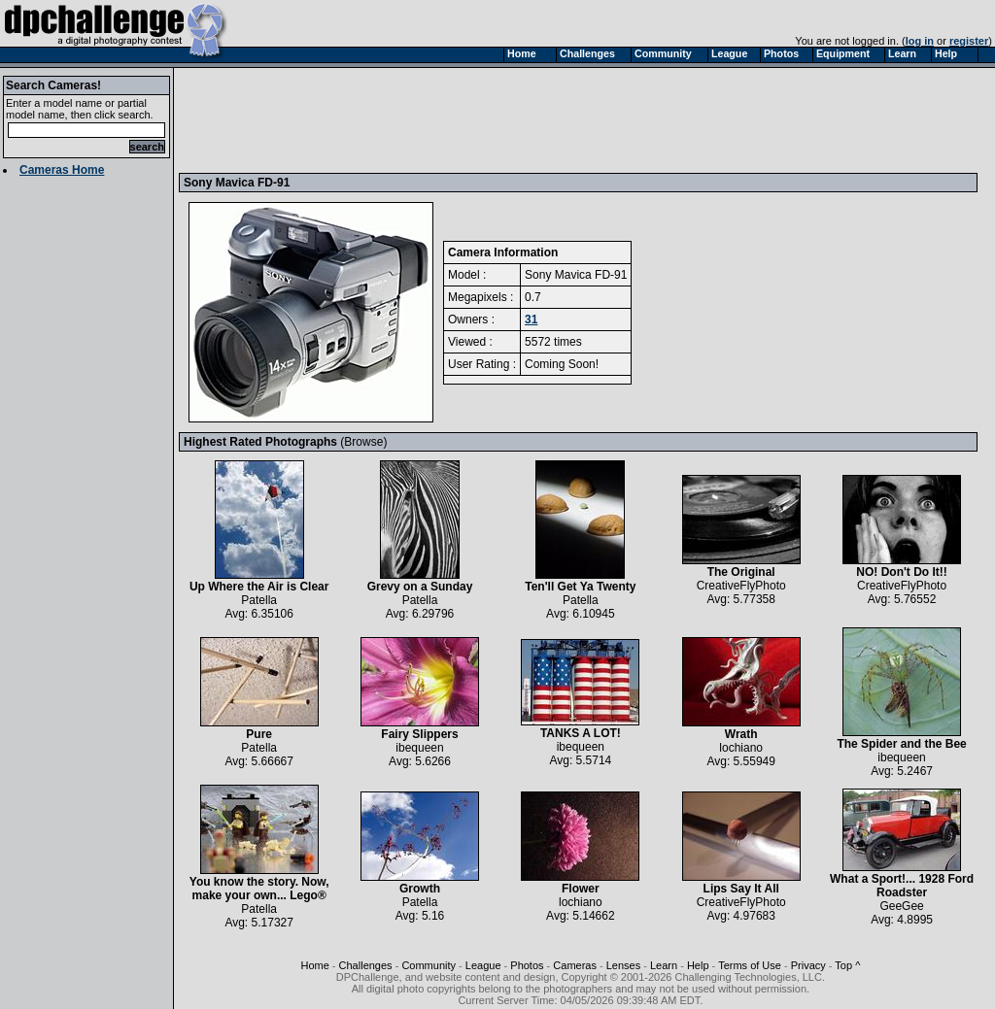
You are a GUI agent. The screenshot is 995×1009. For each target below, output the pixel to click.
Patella (259, 600)
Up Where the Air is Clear (259, 581)
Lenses (623, 965)
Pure (259, 729)
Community (428, 965)
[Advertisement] (537, 119)
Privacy (808, 965)
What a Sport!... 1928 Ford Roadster (902, 880)
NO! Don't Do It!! (901, 567)
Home (314, 965)
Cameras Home (61, 170)
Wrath (741, 729)
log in (920, 41)
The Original (741, 567)
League (483, 965)
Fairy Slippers (419, 729)
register (968, 41)
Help (698, 965)
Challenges (366, 965)
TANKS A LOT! (580, 728)
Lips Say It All (741, 883)
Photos (526, 965)
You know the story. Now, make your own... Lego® (259, 883)
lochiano (741, 748)
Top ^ (847, 965)
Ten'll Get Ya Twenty (580, 581)
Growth (419, 883)
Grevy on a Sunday (420, 581)
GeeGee (901, 906)
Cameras (575, 965)
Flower (580, 883)
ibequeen (419, 748)
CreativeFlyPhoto (741, 585)
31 (531, 319)
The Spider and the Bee (901, 738)
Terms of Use (749, 965)
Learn (663, 965)
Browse (363, 442)
